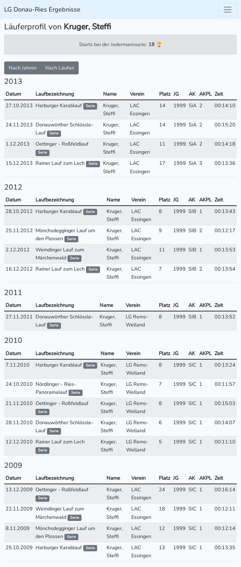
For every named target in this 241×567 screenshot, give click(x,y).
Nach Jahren (23, 67)
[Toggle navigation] (227, 9)
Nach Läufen (59, 67)
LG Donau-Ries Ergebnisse (42, 9)
